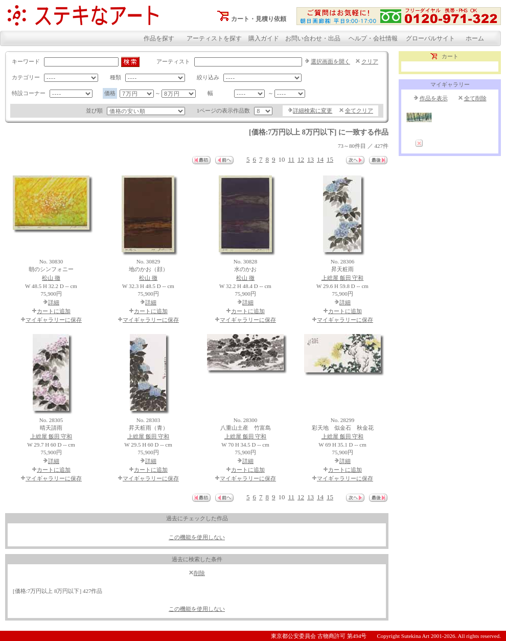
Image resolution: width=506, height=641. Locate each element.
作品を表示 (434, 98)
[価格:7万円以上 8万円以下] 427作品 (57, 591)
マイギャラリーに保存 (54, 320)
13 (310, 159)
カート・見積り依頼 (258, 19)
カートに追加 (54, 311)
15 (330, 159)
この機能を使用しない (197, 537)
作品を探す (159, 38)
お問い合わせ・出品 (312, 38)
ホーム (475, 38)
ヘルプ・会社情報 (373, 38)
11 (291, 159)
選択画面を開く (330, 61)
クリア (369, 61)
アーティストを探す (214, 38)
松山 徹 (51, 278)
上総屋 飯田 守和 (342, 278)
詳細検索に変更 (312, 110)
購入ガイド (263, 38)
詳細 (53, 302)
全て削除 (475, 98)
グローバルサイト (430, 38)
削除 (199, 573)
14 (320, 159)
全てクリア (359, 110)
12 (300, 159)
